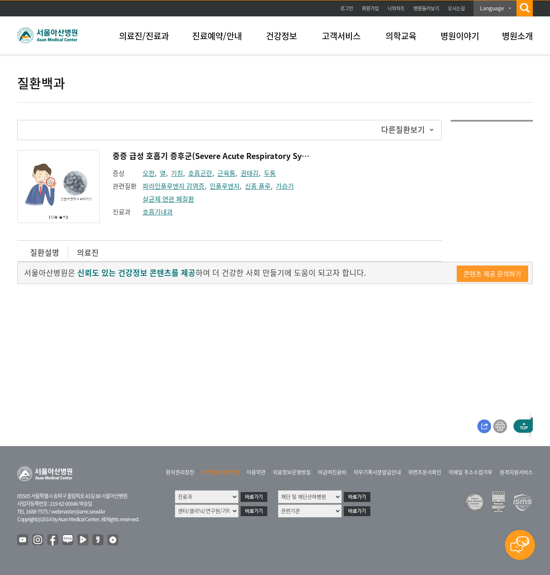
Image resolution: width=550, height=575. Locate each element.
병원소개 (517, 36)
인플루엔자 (225, 186)
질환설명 (44, 252)
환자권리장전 (180, 472)
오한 (149, 173)
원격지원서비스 (516, 472)
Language (492, 8)
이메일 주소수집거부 (470, 472)
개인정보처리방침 (220, 472)
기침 (177, 173)
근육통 (226, 173)
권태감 (250, 173)
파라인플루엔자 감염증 (174, 186)
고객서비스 (341, 36)
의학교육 (400, 36)
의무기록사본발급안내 (377, 472)
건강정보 (281, 36)
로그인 (346, 8)
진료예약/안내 (217, 36)
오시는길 (456, 8)
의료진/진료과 (144, 36)
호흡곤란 (200, 173)
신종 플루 (258, 186)
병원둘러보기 (426, 8)
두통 (270, 173)
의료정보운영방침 (292, 472)
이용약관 (256, 472)
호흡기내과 (158, 212)
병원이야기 (459, 36)
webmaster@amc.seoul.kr (78, 511)
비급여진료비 (332, 472)
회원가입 (370, 8)
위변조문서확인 (424, 472)
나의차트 (396, 8)
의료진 (88, 252)
